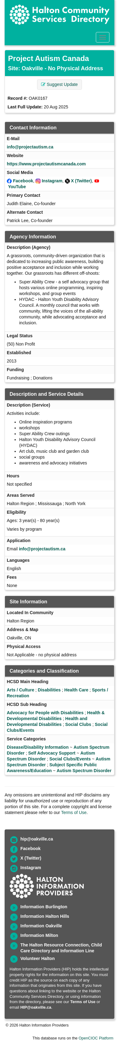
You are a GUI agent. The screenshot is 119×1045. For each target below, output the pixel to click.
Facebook (23, 180)
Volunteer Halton (37, 958)
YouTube (17, 186)
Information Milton (39, 935)
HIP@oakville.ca (35, 1007)
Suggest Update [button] (59, 84)
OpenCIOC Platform (96, 1038)
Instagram (52, 180)
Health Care (76, 689)
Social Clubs (78, 724)
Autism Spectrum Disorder (84, 770)
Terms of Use (74, 812)
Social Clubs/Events (70, 758)
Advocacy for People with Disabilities (45, 712)
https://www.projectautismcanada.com (46, 163)
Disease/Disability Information (38, 747)
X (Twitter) (81, 180)
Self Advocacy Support (51, 753)
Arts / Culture (20, 689)
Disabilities (49, 689)
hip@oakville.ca (36, 838)
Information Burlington (43, 906)
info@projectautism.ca (30, 146)
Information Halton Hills (44, 916)
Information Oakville (41, 925)
